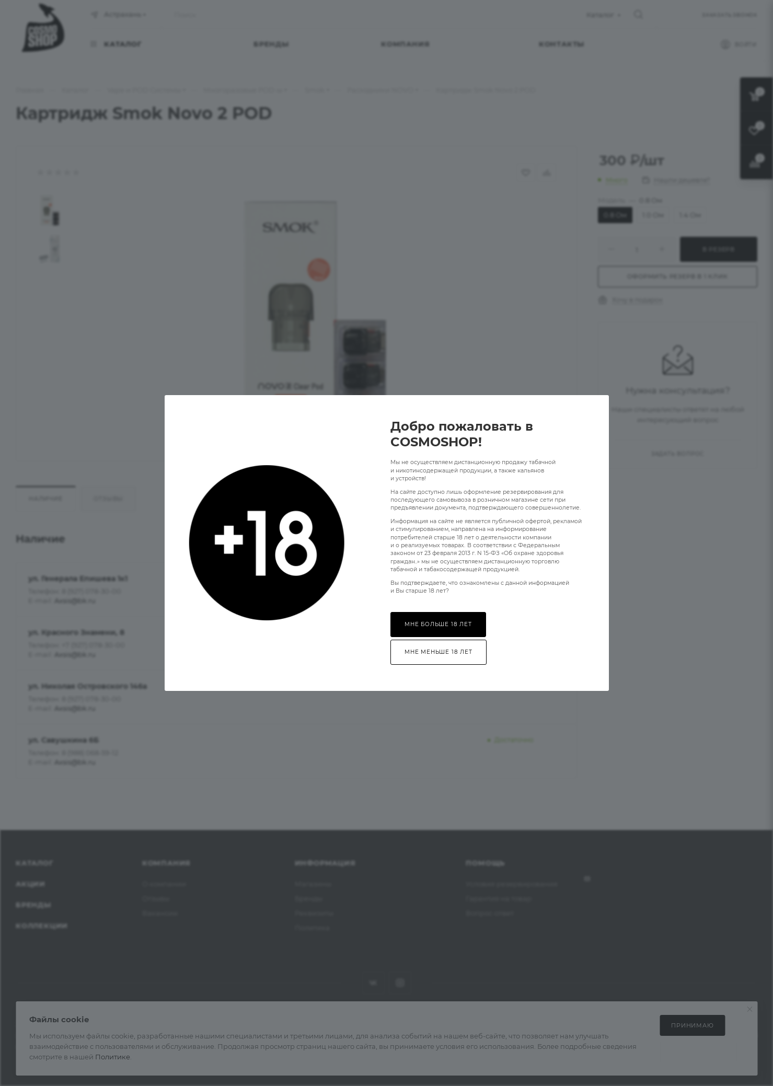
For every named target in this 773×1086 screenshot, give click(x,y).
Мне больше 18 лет (438, 624)
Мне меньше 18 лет (438, 652)
